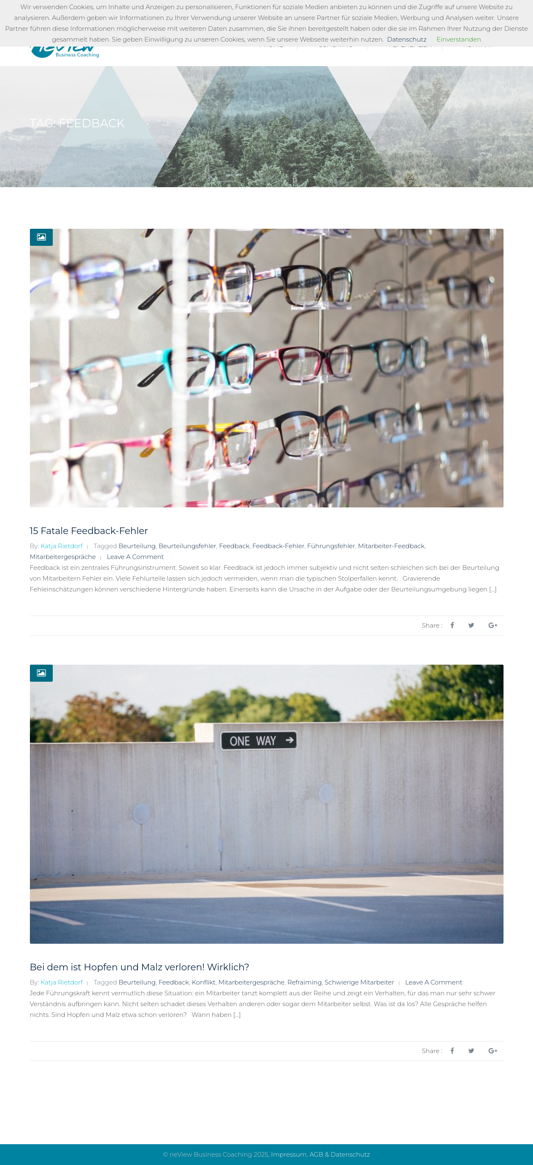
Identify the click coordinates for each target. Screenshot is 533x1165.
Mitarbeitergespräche (63, 557)
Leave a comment (135, 557)
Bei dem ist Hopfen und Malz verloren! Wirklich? (140, 967)
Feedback (234, 546)
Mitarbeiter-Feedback (391, 546)
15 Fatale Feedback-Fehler (89, 531)
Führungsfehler (331, 546)
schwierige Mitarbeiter (359, 982)
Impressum (289, 1154)
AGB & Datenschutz (339, 1154)
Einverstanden (459, 39)
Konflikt (204, 982)
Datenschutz (407, 39)
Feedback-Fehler (278, 546)
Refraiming (304, 982)
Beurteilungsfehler (187, 546)
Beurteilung (137, 546)
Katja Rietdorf (62, 546)
